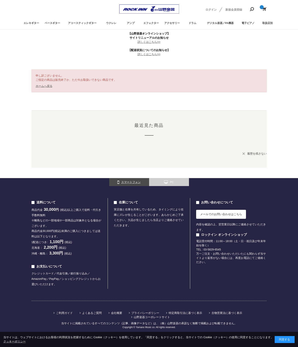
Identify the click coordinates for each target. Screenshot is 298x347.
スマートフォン (129, 182)
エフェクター (151, 23)
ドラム (192, 23)
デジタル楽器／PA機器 (220, 23)
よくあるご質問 (92, 312)
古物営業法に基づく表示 (226, 312)
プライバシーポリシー (145, 312)
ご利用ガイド (64, 312)
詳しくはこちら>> (149, 41)
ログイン (211, 9)
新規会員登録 (233, 9)
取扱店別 (267, 23)
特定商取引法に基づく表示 (185, 312)
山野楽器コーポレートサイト (152, 317)
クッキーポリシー (14, 341)
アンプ (131, 23)
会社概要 (116, 312)
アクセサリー (172, 23)
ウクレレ (111, 23)
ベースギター (52, 23)
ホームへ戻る (44, 86)
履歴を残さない (257, 153)
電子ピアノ (248, 23)
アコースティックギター (82, 23)
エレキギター (31, 23)
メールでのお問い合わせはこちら (221, 214)
